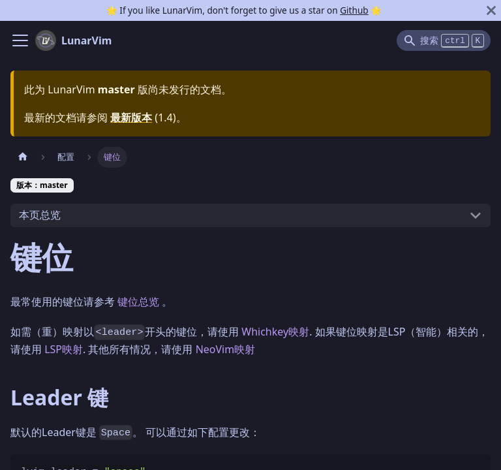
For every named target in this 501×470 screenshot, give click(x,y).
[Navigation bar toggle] (20, 40)
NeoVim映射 (226, 349)
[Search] (444, 40)
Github (354, 10)
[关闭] (491, 10)
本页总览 (40, 215)
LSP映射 (63, 349)
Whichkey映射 (275, 331)
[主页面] (22, 157)
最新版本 (131, 117)
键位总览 (138, 301)
